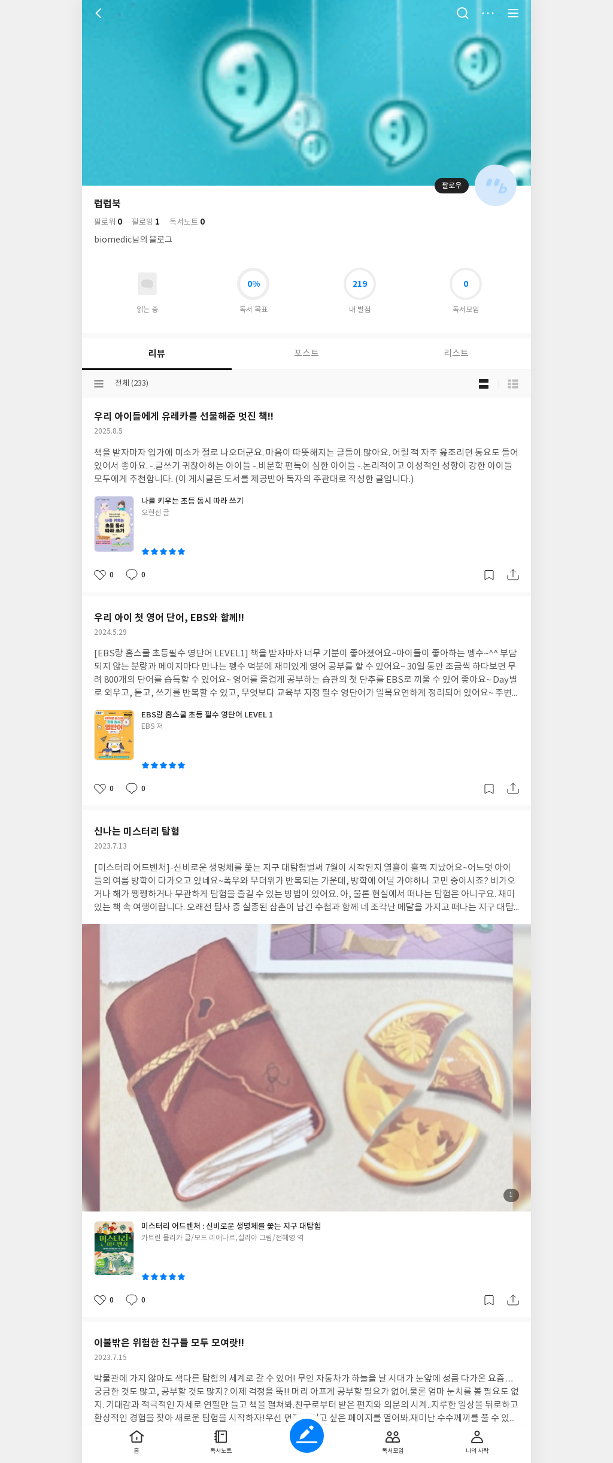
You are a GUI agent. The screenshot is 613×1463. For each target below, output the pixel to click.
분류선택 (99, 384)
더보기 (488, 13)
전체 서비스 (513, 13)
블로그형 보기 (483, 384)
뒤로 (100, 13)
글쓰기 (307, 1436)
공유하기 (513, 575)
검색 (463, 13)
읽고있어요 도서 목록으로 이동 (147, 284)
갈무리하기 (489, 575)
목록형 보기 (513, 384)
